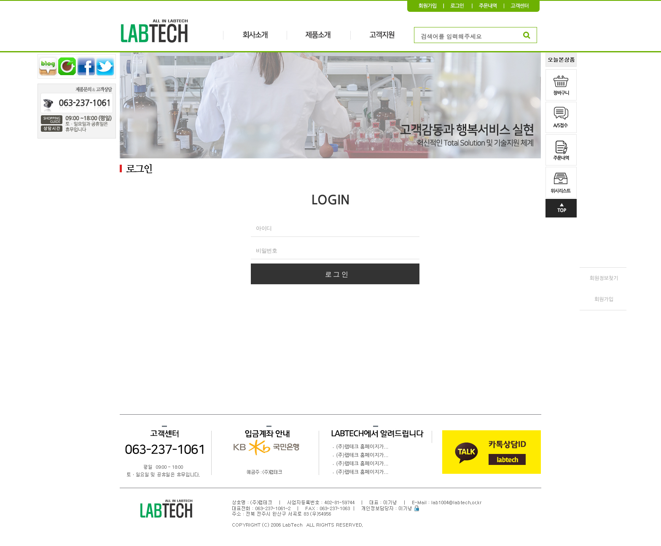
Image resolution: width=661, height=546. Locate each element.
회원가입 (603, 299)
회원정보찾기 (604, 278)
